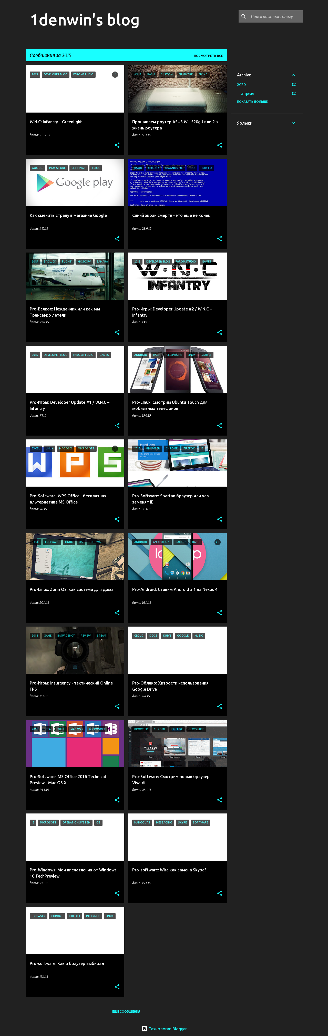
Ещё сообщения (126, 1011)
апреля (247, 93)
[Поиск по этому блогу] (276, 16)
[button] (117, 145)
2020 (241, 84)
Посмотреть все (208, 55)
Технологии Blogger (164, 1029)
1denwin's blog (85, 19)
